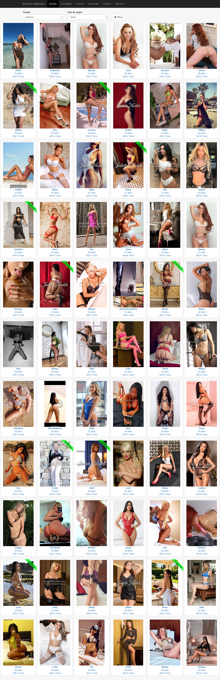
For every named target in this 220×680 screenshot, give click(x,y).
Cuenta (80, 4)
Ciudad (26, 12)
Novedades (66, 4)
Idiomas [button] (120, 4)
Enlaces (107, 4)
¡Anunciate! (93, 4)
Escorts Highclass (34, 3)
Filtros (118, 17)
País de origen (75, 12)
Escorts (53, 4)
